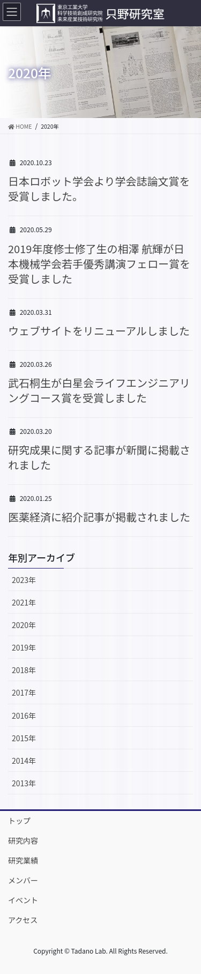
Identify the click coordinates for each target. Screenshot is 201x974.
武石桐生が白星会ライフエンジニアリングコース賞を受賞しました (99, 390)
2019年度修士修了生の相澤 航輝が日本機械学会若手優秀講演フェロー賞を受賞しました (99, 263)
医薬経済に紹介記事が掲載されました (99, 517)
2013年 (24, 783)
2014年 (24, 760)
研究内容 (23, 840)
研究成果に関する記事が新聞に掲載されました (99, 457)
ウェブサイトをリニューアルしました (99, 330)
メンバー (23, 880)
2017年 (24, 692)
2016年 (24, 715)
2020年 (24, 624)
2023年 (24, 579)
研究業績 (23, 860)
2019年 (24, 647)
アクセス (23, 919)
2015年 (24, 738)
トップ (19, 820)
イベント (23, 900)
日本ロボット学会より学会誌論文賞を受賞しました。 (99, 188)
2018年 (24, 670)
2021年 (24, 602)
